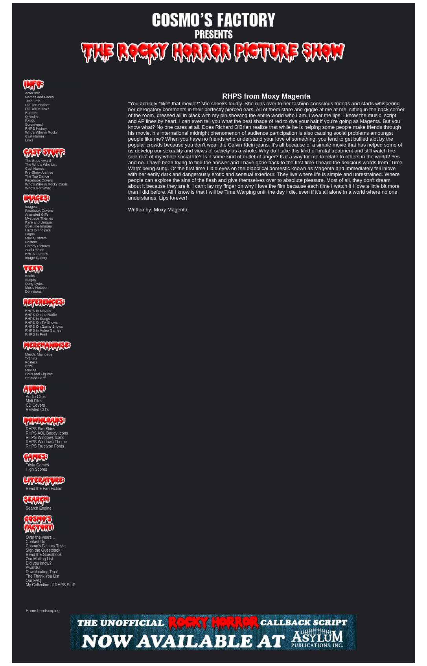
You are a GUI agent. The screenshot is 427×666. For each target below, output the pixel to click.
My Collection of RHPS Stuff (50, 585)
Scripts (30, 280)
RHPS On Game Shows (44, 326)
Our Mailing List (39, 559)
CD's (29, 366)
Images (31, 207)
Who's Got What (38, 188)
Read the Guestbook (44, 554)
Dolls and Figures (39, 374)
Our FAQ (33, 580)
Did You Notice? (37, 105)
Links (29, 140)
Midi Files (34, 401)
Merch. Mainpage (39, 354)
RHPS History (36, 128)
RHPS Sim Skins (40, 429)
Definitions (33, 292)
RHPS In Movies (38, 311)
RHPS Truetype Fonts (45, 446)
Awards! (33, 567)
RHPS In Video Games (43, 330)
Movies (31, 370)
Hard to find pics (38, 230)
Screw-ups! (34, 125)
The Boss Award (38, 161)
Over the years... (40, 537)
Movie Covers (36, 238)
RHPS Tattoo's (36, 254)
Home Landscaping (42, 611)
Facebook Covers (39, 180)
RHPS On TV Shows (41, 323)
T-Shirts (31, 358)
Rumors (31, 113)
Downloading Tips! (42, 572)
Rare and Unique (38, 222)
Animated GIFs (37, 214)
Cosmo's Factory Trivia (45, 546)
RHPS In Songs (37, 319)
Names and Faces (39, 97)
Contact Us (35, 541)
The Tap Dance (37, 176)
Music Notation (37, 288)
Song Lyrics (34, 284)
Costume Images (38, 226)
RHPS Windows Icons (45, 437)
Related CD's (37, 409)
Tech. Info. (33, 101)
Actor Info (32, 93)
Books (30, 276)
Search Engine (39, 508)
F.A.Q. (30, 121)
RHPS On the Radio (41, 315)
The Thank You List (42, 576)
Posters (31, 242)
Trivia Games (37, 465)
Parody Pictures (37, 246)
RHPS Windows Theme (46, 442)
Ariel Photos (34, 250)
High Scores (36, 469)
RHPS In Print (36, 334)
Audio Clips (36, 396)
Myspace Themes (39, 218)
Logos (30, 234)
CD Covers (35, 405)
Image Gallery (36, 258)
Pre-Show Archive (39, 172)
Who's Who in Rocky (41, 132)
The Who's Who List (41, 165)
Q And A (31, 117)
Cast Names (35, 136)
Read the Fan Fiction (44, 488)
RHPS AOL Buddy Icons (47, 433)
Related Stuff (35, 378)
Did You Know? (37, 109)
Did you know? (39, 563)
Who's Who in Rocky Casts (46, 184)
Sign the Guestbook (43, 550)
